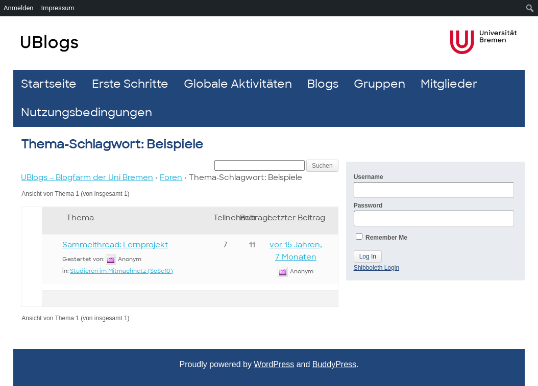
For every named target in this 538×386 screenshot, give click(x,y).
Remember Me (381, 237)
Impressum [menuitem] (58, 8)
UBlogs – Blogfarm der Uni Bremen (87, 177)
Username (434, 185)
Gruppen (379, 83)
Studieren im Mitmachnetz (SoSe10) (121, 270)
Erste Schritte (130, 83)
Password (434, 214)
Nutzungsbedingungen (86, 112)
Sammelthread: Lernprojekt (115, 245)
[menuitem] (530, 8)
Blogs (322, 83)
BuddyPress (334, 364)
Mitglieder (449, 83)
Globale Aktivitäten (238, 83)
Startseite (49, 83)
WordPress (274, 364)
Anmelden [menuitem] (19, 8)
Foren (171, 177)
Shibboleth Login (376, 267)
